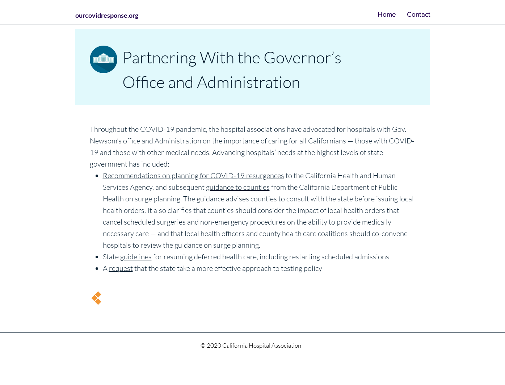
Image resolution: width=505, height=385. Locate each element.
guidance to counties (238, 187)
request (121, 268)
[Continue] (96, 298)
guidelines (136, 256)
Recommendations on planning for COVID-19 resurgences (193, 175)
